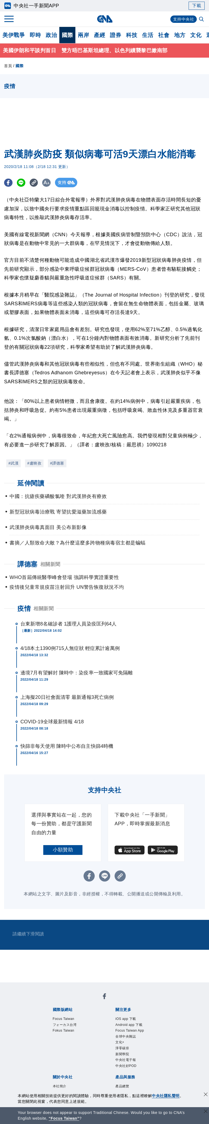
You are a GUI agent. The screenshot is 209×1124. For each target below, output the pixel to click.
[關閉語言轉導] (206, 1112)
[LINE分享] (22, 183)
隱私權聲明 (84, 1053)
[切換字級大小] (50, 183)
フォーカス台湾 (91, 1002)
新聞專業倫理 (148, 1046)
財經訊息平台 (137, 1068)
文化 (195, 35)
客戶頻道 (72, 1068)
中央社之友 (59, 1075)
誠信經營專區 (57, 1053)
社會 (163, 35)
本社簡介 (52, 1046)
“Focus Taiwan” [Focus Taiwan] (64, 1118)
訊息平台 (112, 1068)
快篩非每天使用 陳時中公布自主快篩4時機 (66, 746)
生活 (147, 35)
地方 (179, 35)
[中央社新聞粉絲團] (43, 987)
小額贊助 (63, 850)
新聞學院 (105, 1024)
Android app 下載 (92, 1016)
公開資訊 (92, 1046)
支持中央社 (183, 19)
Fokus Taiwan (124, 1002)
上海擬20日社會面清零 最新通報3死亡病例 (67, 697)
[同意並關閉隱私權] (206, 1095)
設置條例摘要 (117, 1046)
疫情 (24, 609)
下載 (196, 5)
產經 (99, 35)
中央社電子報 (130, 1024)
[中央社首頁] (104, 18)
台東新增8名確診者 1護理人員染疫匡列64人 (68, 624)
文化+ (68, 1024)
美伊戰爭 (13, 35)
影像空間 (92, 1068)
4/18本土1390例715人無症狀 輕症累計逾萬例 (70, 649)
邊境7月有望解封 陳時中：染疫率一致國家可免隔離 (76, 673)
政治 (51, 35)
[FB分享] (9, 183)
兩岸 (83, 35)
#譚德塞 (57, 464)
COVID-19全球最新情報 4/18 (52, 722)
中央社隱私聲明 (166, 1096)
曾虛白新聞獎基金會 (64, 1090)
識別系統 (72, 1046)
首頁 (8, 66)
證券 (115, 35)
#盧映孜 (34, 464)
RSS (77, 1075)
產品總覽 (52, 1068)
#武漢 (13, 464)
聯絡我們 (107, 1053)
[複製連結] (36, 183)
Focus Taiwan (57, 1002)
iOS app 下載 (57, 1016)
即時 (35, 35)
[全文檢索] (202, 20)
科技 (131, 35)
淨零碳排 (85, 1024)
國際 (67, 35)
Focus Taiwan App (132, 1016)
